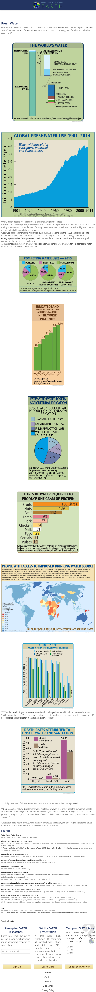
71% (70, 949)
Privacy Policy (48, 990)
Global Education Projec (52, 2)
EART (52, 6)
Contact (48, 977)
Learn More (48, 966)
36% (70, 952)
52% (70, 946)
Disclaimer (48, 985)
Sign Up (17, 966)
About (48, 981)
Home (48, 972)
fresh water (9, 921)
